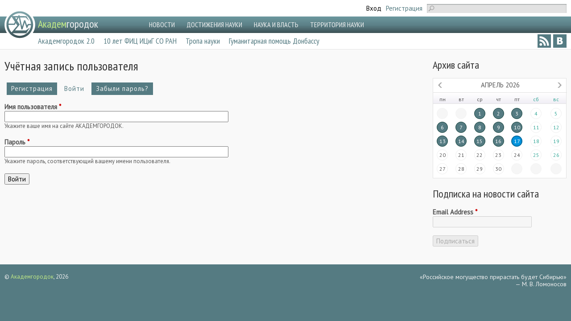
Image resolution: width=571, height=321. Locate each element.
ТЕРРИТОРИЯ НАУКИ (337, 24)
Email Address (455, 212)
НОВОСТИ (162, 24)
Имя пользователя (32, 107)
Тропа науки (203, 41)
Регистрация (404, 8)
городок (68, 24)
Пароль (16, 142)
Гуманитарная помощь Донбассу (274, 41)
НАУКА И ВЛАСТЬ (276, 24)
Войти (76, 88)
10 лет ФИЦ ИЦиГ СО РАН (140, 41)
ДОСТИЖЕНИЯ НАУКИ (214, 24)
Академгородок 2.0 (66, 41)
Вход (373, 8)
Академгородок (32, 276)
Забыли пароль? (122, 88)
